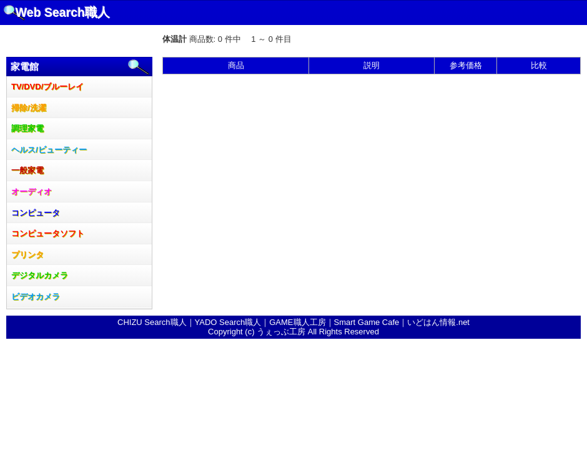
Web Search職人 (63, 12)
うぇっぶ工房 (281, 331)
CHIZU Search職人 (152, 322)
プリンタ (27, 254)
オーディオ (31, 191)
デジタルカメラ (39, 275)
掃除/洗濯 (28, 107)
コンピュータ (35, 213)
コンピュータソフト (47, 233)
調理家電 (27, 128)
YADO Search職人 (228, 322)
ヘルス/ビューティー (49, 149)
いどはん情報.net (438, 322)
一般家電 (27, 170)
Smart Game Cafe (367, 322)
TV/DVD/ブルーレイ (47, 86)
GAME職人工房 (297, 322)
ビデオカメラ (35, 296)
